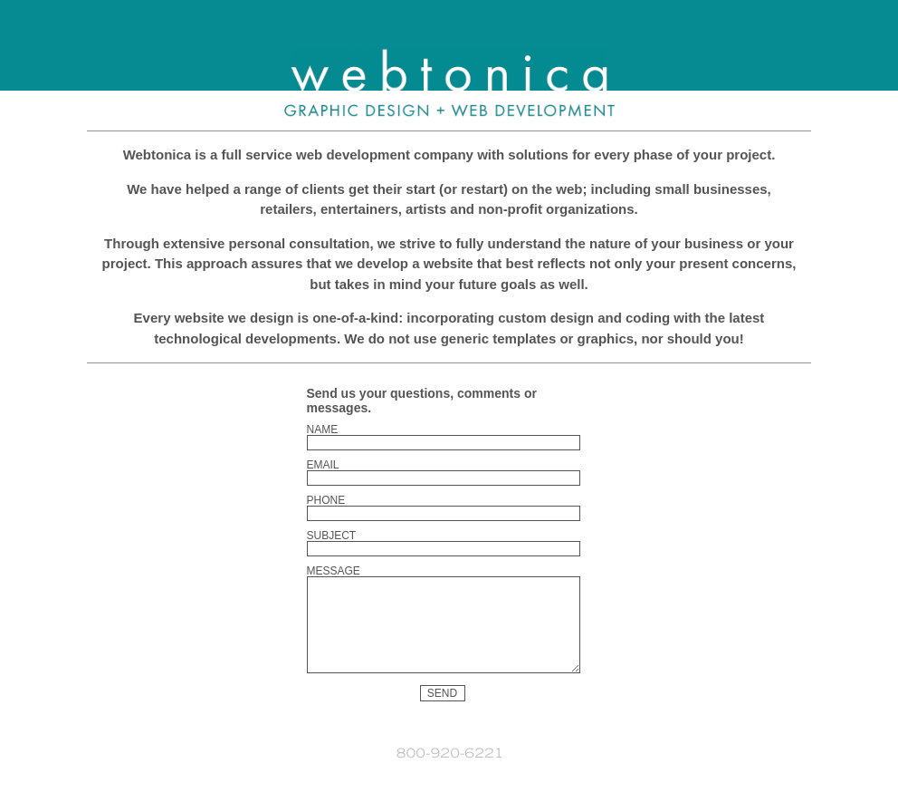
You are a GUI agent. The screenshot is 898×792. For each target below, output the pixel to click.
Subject (332, 535)
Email (323, 464)
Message (333, 570)
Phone (326, 500)
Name (323, 429)
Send (442, 712)
